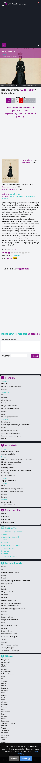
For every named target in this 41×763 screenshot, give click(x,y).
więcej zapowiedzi (9, 505)
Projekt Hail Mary (9, 548)
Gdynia (3, 683)
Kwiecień (4, 403)
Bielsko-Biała (5, 662)
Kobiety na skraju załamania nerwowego (15, 581)
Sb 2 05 (17, 100)
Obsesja (4, 494)
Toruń (3, 728)
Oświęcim (4, 704)
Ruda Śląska (5, 711)
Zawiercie (4, 742)
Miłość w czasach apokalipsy (11, 462)
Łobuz (3, 439)
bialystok (17, 3)
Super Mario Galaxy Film (11, 537)
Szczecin (4, 726)
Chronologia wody (7, 400)
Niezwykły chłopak (7, 468)
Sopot (3, 719)
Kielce (3, 693)
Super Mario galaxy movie (10, 433)
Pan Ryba (4, 614)
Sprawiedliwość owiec (9, 475)
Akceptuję (26, 759)
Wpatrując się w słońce (9, 417)
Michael (4, 384)
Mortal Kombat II (7, 465)
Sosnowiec (5, 721)
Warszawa (5, 733)
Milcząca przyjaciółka (8, 600)
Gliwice (3, 686)
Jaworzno (4, 688)
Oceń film (16, 255)
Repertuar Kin (13, 510)
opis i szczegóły (20, 85)
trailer (29, 85)
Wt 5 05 (29, 100)
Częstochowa (6, 672)
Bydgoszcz (5, 664)
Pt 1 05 (13, 100)
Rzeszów (4, 716)
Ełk (2, 678)
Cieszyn (4, 669)
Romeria (4, 497)
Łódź (3, 700)
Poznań (4, 707)
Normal (4, 389)
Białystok (5, 660)
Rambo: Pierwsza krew (9, 625)
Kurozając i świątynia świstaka (12, 491)
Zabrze (3, 740)
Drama (3, 428)
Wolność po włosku (8, 454)
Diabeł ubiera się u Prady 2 (10, 451)
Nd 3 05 (21, 100)
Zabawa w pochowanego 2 (11, 436)
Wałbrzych (5, 735)
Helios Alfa (5, 517)
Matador (4, 595)
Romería (4, 628)
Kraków (4, 695)
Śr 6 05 (33, 100)
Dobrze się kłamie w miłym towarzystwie (15, 425)
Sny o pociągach (7, 631)
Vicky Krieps (23, 196)
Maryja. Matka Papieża (9, 406)
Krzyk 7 (3, 586)
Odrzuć (14, 759)
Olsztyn (4, 702)
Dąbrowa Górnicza (7, 674)
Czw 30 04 (8, 100)
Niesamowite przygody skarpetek (13, 609)
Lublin (3, 697)
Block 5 (3, 486)
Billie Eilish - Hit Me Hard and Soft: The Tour (17, 459)
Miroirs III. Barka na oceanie (11, 386)
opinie (34, 85)
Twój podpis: (6, 355)
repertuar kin (10, 85)
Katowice (4, 690)
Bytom (3, 667)
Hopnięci (6, 551)
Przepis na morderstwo (9, 430)
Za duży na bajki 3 (10, 557)
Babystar (4, 397)
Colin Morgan (13, 196)
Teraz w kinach (13, 563)
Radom (3, 709)
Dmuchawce (5, 422)
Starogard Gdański (8, 723)
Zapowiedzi (11, 445)
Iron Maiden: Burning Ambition (12, 489)
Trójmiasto (5, 730)
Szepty (3, 639)
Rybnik (3, 714)
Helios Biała (5, 519)
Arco (3, 394)
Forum (3, 514)
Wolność (4, 642)
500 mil (3, 567)
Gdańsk (4, 681)
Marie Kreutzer (12, 56)
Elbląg (3, 676)
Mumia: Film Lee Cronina (10, 408)
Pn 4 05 (25, 100)
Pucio (3, 414)
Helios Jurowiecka (7, 522)
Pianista (4, 411)
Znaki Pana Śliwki (7, 502)
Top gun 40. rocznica (8, 481)
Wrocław (4, 737)
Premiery (10, 377)
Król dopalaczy (6, 583)
